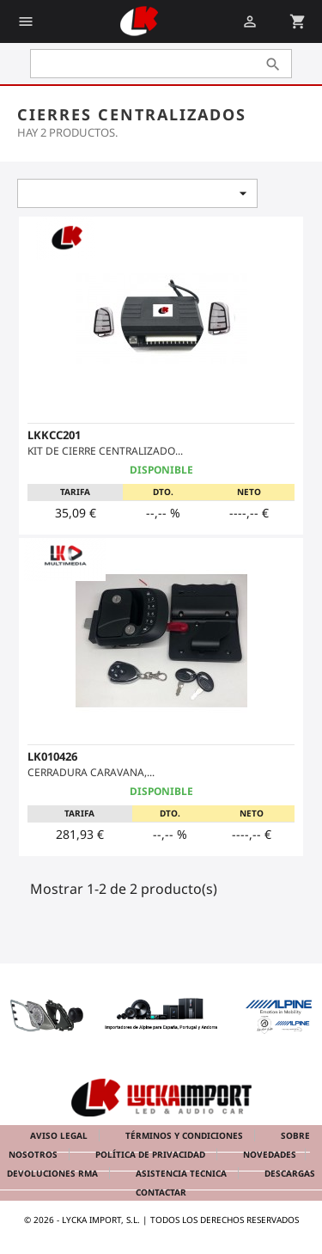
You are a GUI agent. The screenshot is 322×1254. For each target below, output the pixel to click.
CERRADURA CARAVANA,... (91, 772)
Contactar (161, 1192)
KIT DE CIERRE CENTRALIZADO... (105, 450)
